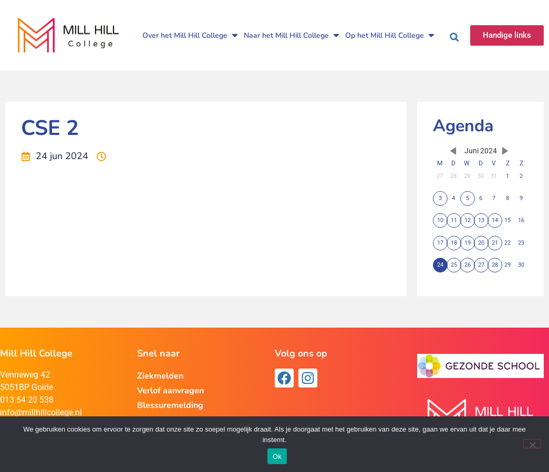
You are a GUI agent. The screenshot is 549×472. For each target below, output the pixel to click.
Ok (277, 456)
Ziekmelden (160, 376)
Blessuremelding (170, 405)
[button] (454, 37)
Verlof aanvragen (170, 390)
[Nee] (532, 443)
